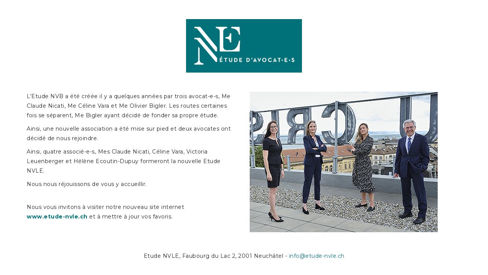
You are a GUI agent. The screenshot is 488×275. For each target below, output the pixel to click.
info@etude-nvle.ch (317, 255)
